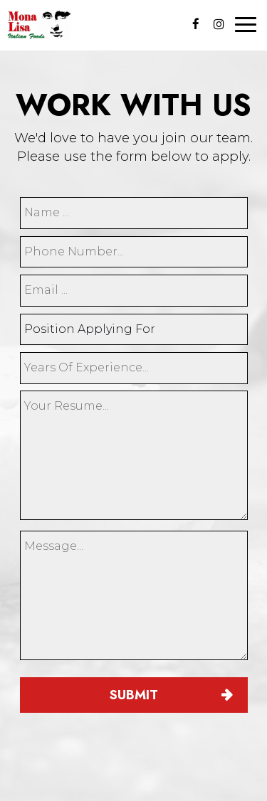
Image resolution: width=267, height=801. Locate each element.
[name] (134, 213)
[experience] (134, 368)
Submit (134, 695)
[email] (134, 291)
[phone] (134, 252)
